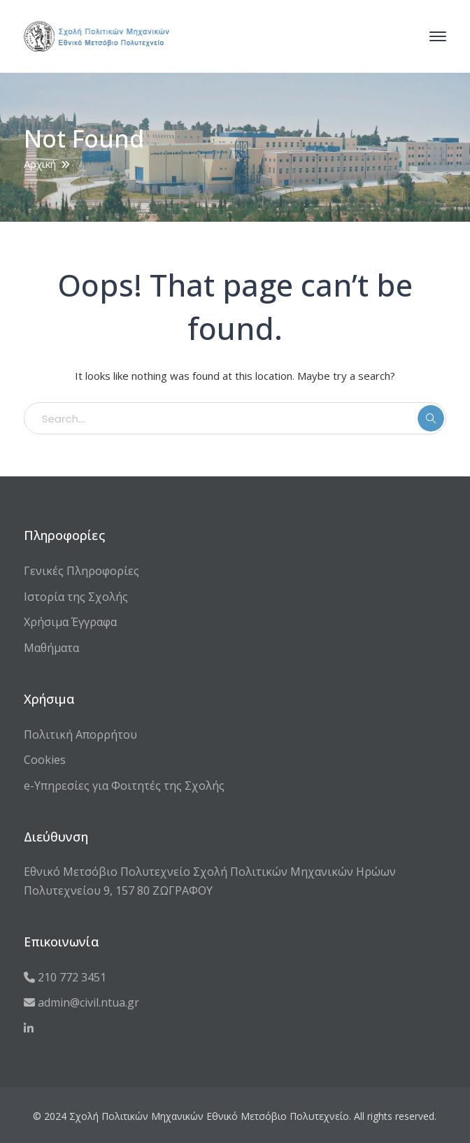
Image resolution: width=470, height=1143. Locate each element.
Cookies (45, 759)
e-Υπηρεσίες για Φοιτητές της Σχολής (124, 785)
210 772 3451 (65, 977)
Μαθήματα (51, 647)
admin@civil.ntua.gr (81, 1002)
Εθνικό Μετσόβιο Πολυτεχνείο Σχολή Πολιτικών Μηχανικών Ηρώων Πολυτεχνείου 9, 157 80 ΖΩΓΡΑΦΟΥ (210, 881)
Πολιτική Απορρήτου (80, 734)
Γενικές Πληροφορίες (81, 570)
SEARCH (431, 418)
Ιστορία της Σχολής (76, 596)
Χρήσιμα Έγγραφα (70, 622)
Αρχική (40, 164)
